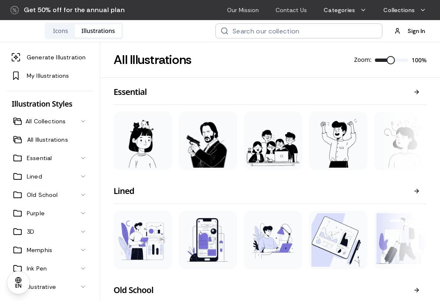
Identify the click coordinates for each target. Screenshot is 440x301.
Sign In (409, 31)
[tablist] (138, 31)
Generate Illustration (49, 57)
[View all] (417, 91)
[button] (67, 10)
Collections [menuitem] (404, 10)
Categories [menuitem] (345, 10)
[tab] (115, 31)
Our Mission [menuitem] (243, 10)
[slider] (391, 60)
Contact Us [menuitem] (291, 10)
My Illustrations (40, 75)
